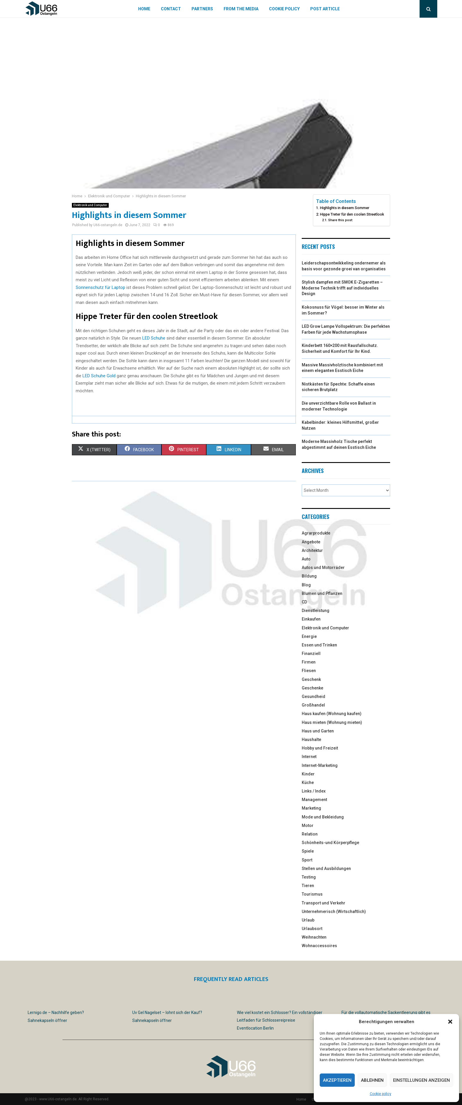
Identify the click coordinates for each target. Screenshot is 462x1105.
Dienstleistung (315, 610)
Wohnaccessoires (319, 945)
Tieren (308, 885)
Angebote (311, 542)
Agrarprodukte (316, 533)
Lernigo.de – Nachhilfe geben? (56, 1012)
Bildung (309, 576)
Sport (307, 860)
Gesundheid (313, 696)
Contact (171, 8)
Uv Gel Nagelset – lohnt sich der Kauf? (167, 1012)
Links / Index (314, 791)
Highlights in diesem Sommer (344, 208)
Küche (308, 782)
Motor (308, 825)
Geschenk (311, 679)
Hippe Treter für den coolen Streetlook (352, 214)
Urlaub (308, 920)
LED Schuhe (153, 338)
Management (314, 799)
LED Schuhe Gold (99, 375)
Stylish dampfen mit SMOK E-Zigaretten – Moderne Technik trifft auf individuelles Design (342, 288)
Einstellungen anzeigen (421, 1080)
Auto (306, 559)
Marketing (311, 808)
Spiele (308, 851)
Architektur (312, 550)
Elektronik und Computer (90, 205)
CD (304, 602)
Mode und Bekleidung (323, 817)
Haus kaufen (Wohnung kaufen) (332, 713)
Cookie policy (380, 1094)
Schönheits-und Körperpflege (330, 842)
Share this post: (340, 220)
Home (144, 8)
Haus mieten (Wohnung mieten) (332, 722)
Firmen (309, 662)
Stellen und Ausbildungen (326, 868)
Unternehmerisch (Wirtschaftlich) (334, 911)
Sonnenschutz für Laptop (100, 287)
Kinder (308, 774)
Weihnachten (314, 937)
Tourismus (312, 894)
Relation (310, 834)
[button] (450, 1022)
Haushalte (311, 739)
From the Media (241, 8)
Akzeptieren (337, 1080)
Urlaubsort (312, 928)
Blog (306, 585)
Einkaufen (311, 619)
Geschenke (312, 688)
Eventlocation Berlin (255, 1028)
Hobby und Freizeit (320, 748)
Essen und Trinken (319, 645)
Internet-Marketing (320, 765)
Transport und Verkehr (323, 903)
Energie (309, 636)
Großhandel (313, 705)
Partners (202, 8)
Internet (309, 756)
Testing (309, 877)
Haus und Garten (318, 731)
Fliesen (309, 670)
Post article (325, 8)
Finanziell (311, 653)
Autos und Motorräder (323, 567)
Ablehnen (372, 1080)
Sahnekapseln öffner (47, 1020)
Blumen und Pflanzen (322, 593)
